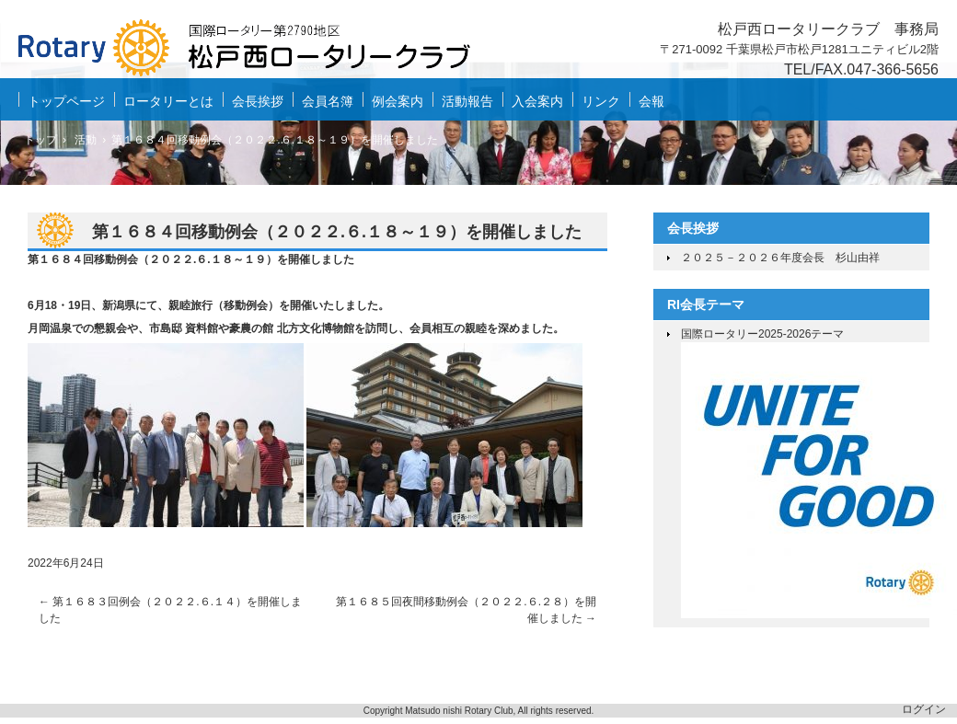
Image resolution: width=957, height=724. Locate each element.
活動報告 (467, 101)
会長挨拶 (257, 101)
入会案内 (537, 101)
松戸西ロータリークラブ (257, 51)
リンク (601, 101)
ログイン (924, 709)
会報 (651, 101)
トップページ (66, 101)
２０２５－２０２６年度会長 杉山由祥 (780, 257)
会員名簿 (327, 101)
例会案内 (397, 101)
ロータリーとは (168, 101)
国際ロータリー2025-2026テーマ (762, 334)
